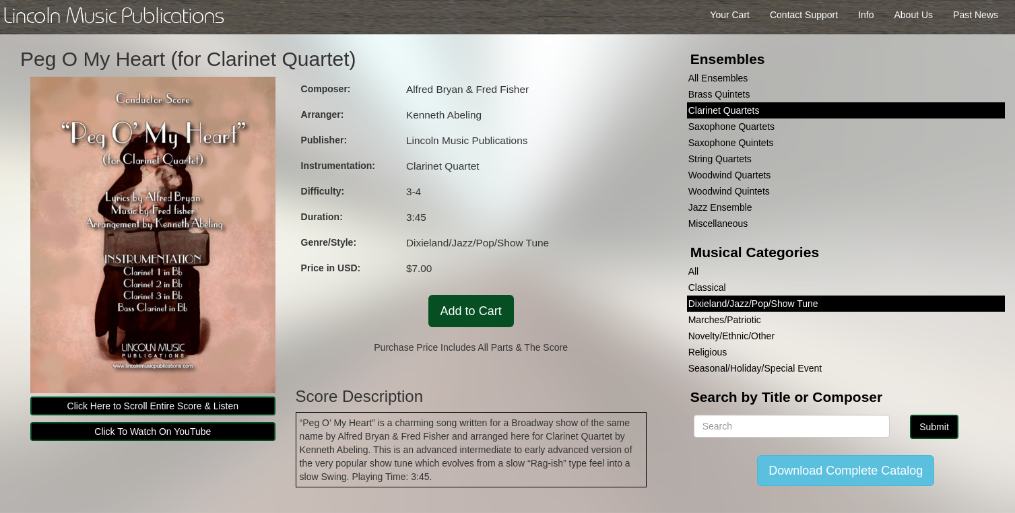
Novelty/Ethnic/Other (731, 336)
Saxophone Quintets (731, 142)
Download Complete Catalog (845, 470)
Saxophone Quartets (731, 126)
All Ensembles (718, 78)
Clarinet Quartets (724, 110)
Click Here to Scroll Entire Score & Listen (152, 406)
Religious (707, 352)
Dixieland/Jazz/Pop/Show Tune (753, 303)
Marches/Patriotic (724, 319)
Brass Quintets (719, 94)
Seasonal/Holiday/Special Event (755, 368)
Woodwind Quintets (729, 191)
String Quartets (720, 158)
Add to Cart (471, 311)
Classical (707, 287)
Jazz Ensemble (720, 207)
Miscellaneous (718, 223)
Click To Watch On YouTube (152, 431)
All (693, 271)
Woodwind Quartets (729, 175)
